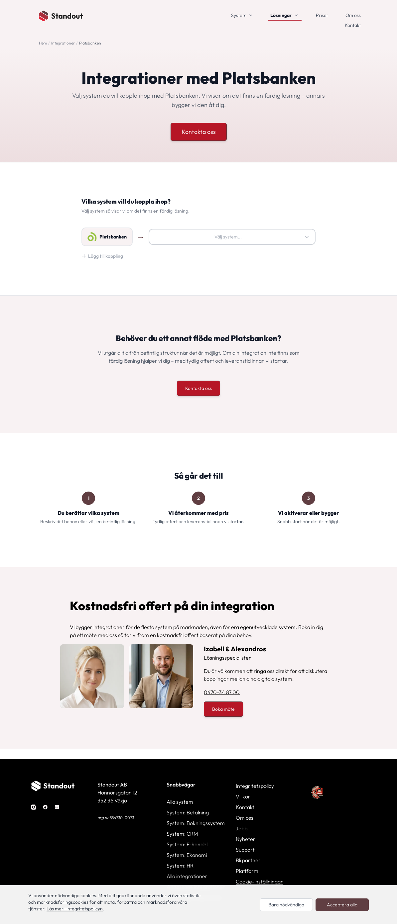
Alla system (180, 801)
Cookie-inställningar (259, 881)
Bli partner (248, 860)
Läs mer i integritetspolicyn (75, 909)
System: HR (180, 865)
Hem (43, 43)
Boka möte (223, 709)
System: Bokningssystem (196, 823)
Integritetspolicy (255, 786)
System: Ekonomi (187, 855)
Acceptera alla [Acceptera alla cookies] (342, 905)
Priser (322, 15)
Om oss (353, 15)
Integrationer (63, 43)
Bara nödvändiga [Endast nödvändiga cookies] (286, 905)
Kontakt (353, 25)
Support (245, 849)
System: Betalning (188, 812)
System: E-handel (187, 844)
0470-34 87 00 (222, 692)
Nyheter (245, 839)
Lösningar (281, 15)
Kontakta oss (199, 132)
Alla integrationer (187, 876)
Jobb (241, 828)
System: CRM (182, 833)
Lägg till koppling (102, 256)
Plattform (247, 871)
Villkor (243, 796)
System (238, 15)
